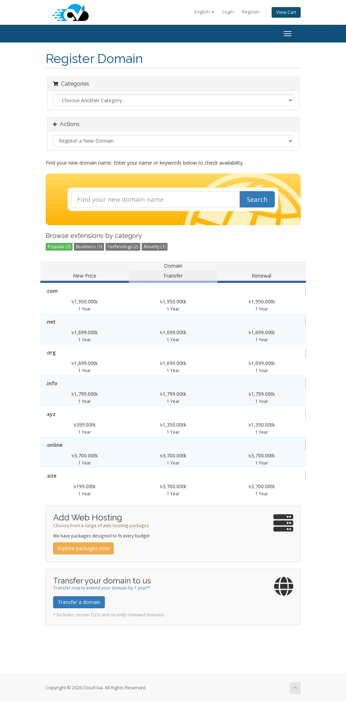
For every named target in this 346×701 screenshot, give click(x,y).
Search (257, 199)
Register (251, 12)
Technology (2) (123, 247)
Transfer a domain (79, 602)
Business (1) (89, 247)
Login (228, 12)
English (204, 12)
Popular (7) (59, 247)
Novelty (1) (154, 247)
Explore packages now (83, 548)
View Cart (286, 12)
